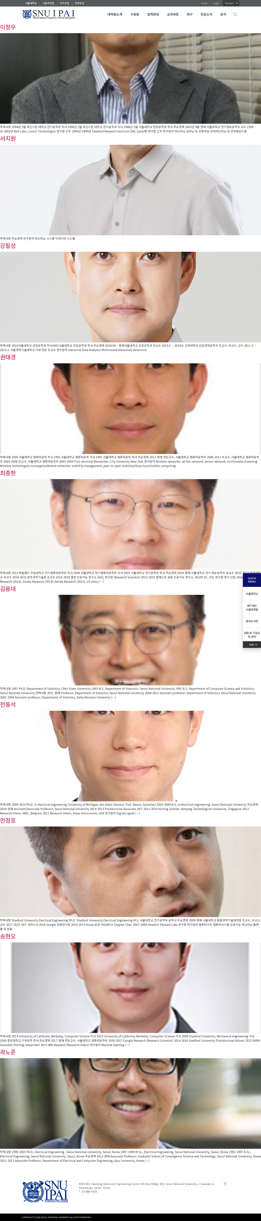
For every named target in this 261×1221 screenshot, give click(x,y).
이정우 (8, 27)
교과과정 (173, 14)
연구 (190, 14)
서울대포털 (48, 3)
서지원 (8, 138)
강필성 (8, 245)
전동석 (8, 704)
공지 (223, 14)
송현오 (8, 936)
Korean (229, 3)
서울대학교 (31, 3)
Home (204, 3)
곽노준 (8, 1052)
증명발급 (79, 3)
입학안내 (153, 14)
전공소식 (206, 14)
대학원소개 (114, 14)
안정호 (8, 820)
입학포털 (64, 3)
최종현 (8, 473)
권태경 (8, 357)
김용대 (8, 588)
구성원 (134, 14)
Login (216, 3)
